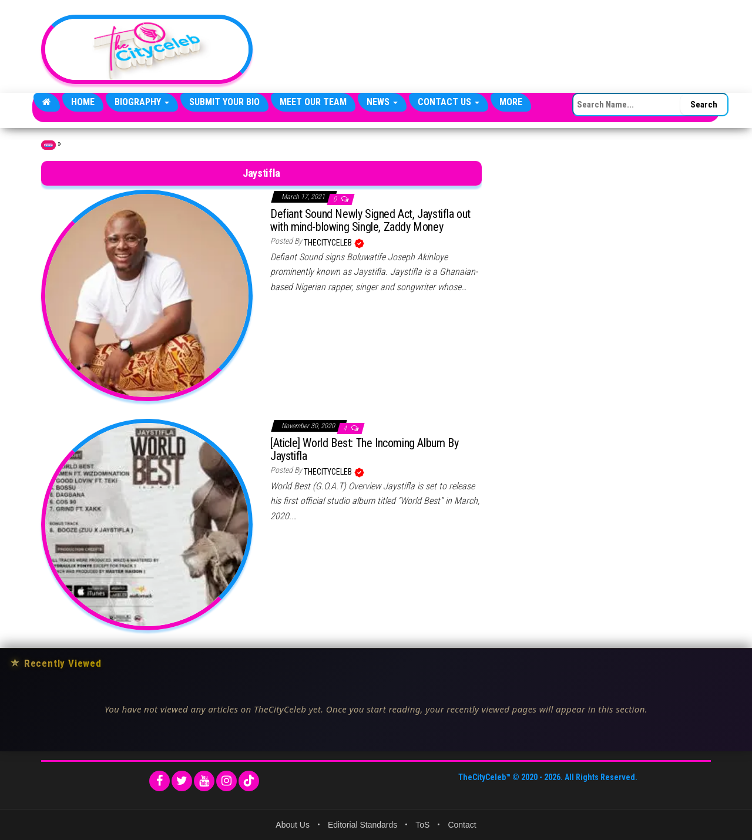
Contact (462, 824)
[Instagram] (226, 781)
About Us (293, 824)
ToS (422, 824)
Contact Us (448, 101)
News (382, 101)
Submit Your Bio (224, 101)
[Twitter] (182, 781)
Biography (142, 101)
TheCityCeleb (329, 242)
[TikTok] (249, 781)
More (510, 101)
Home (83, 101)
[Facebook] (159, 781)
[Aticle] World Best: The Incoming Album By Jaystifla (364, 449)
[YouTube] (204, 781)
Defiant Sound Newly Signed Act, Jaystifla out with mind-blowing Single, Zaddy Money (370, 220)
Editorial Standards (362, 824)
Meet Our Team (313, 101)
